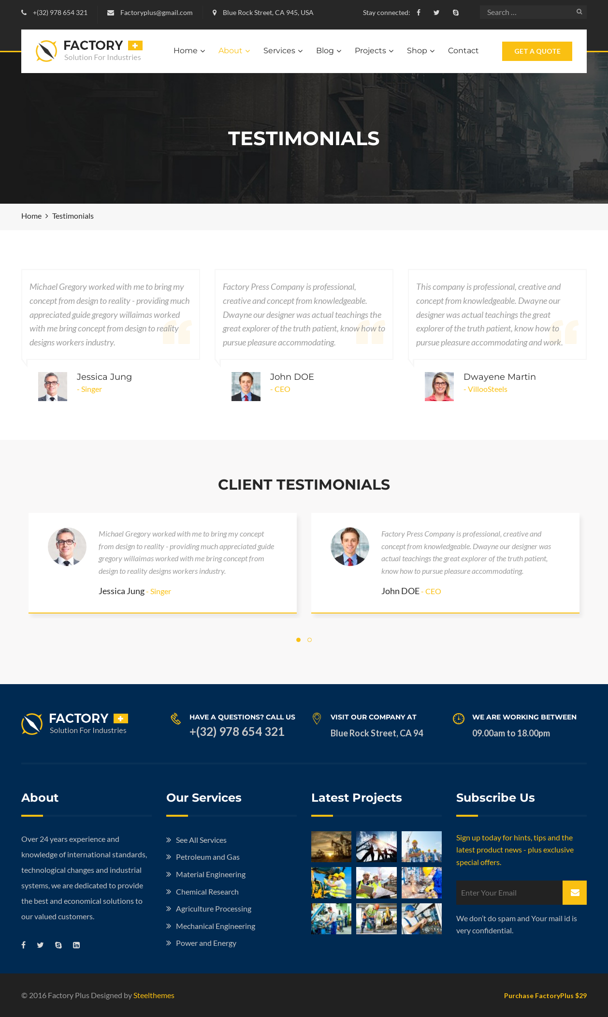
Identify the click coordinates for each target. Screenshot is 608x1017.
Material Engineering (211, 874)
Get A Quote (537, 51)
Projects (370, 50)
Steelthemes (153, 995)
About (230, 50)
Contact (463, 50)
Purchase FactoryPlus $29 (545, 995)
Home (186, 50)
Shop (417, 50)
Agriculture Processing (213, 908)
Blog (325, 50)
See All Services (201, 839)
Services (279, 50)
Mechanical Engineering (215, 925)
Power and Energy (206, 942)
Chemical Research (207, 891)
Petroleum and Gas (208, 856)
